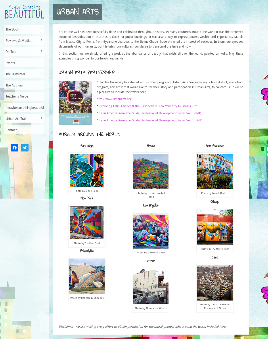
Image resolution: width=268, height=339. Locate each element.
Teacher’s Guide (17, 96)
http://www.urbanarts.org (114, 99)
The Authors (23, 85)
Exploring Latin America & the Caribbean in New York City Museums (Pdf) (149, 106)
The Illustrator (23, 74)
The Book (23, 29)
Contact (11, 130)
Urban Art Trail (23, 118)
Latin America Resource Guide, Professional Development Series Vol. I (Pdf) (150, 113)
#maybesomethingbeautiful (25, 107)
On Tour (23, 51)
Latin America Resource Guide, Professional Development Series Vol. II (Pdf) (150, 120)
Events (10, 63)
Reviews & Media (23, 40)
